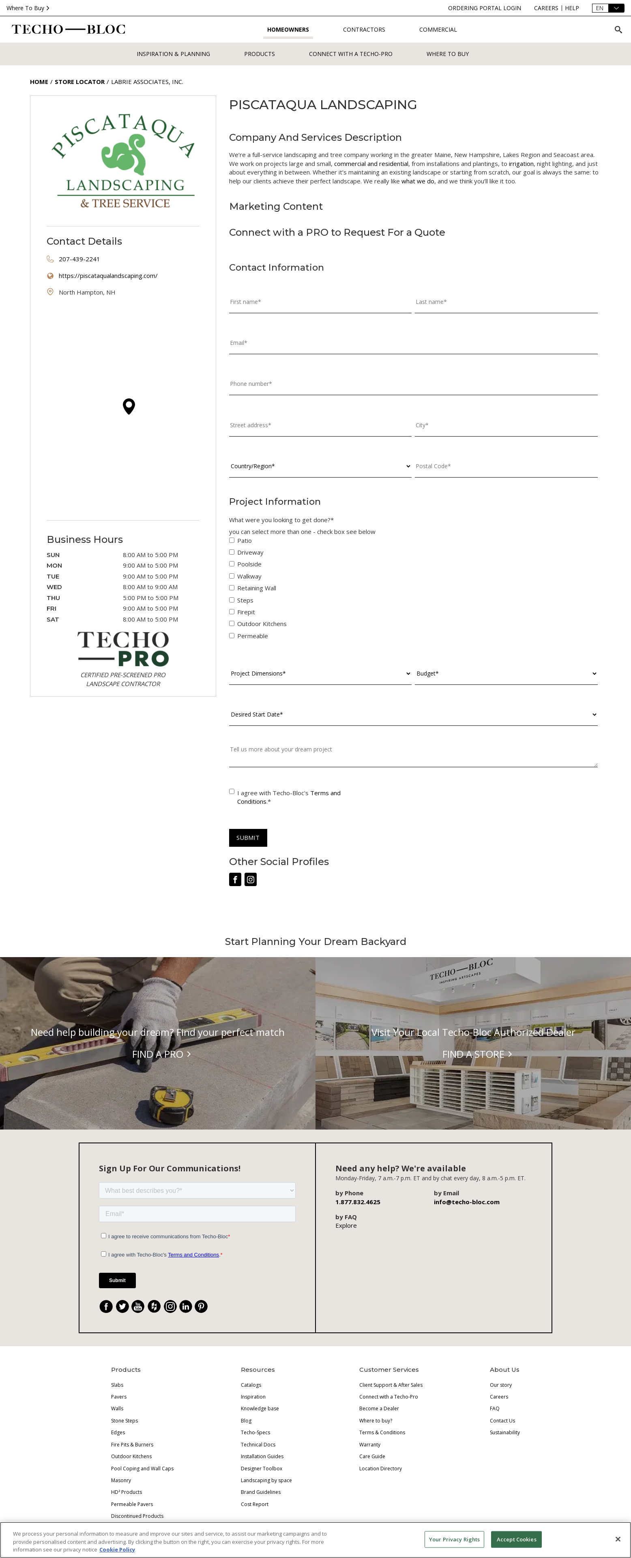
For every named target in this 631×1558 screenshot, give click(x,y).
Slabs (117, 1385)
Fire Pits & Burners (132, 1444)
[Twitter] (122, 1306)
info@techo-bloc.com (467, 1202)
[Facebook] (106, 1306)
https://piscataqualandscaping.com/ (108, 275)
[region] (315, 1540)
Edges (118, 1432)
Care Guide (372, 1456)
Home (39, 81)
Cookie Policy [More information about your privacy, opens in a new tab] (117, 1549)
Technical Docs (258, 1444)
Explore (346, 1225)
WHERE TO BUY (448, 54)
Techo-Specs (255, 1432)
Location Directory (380, 1468)
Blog (246, 1420)
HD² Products (126, 1492)
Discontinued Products (137, 1516)
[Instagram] (170, 1306)
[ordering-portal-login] (484, 8)
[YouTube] (137, 1306)
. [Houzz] (158, 1307)
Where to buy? (375, 1420)
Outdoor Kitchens (131, 1456)
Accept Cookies (517, 1539)
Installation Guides (262, 1456)
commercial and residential (371, 163)
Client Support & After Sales (391, 1385)
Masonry (121, 1480)
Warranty (369, 1444)
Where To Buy (29, 8)
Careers (499, 1396)
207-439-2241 (79, 259)
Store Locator (80, 81)
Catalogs (251, 1385)
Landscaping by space (266, 1480)
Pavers (119, 1396)
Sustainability (505, 1432)
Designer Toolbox (261, 1468)
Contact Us (502, 1420)
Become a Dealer (379, 1408)
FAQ (495, 1408)
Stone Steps (124, 1420)
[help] (572, 8)
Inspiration (253, 1396)
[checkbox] (413, 590)
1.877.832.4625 (357, 1202)
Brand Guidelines (261, 1492)
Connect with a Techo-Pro (351, 54)
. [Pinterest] (204, 1307)
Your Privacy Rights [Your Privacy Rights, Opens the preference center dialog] (454, 1539)
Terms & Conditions (382, 1432)
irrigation (521, 163)
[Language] (608, 8)
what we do (417, 181)
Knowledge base (260, 1408)
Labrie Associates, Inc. (147, 81)
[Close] (618, 1539)
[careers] (546, 8)
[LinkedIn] (185, 1306)
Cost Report (254, 1504)
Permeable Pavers (132, 1504)
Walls (117, 1408)
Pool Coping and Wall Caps (142, 1468)
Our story (501, 1385)
